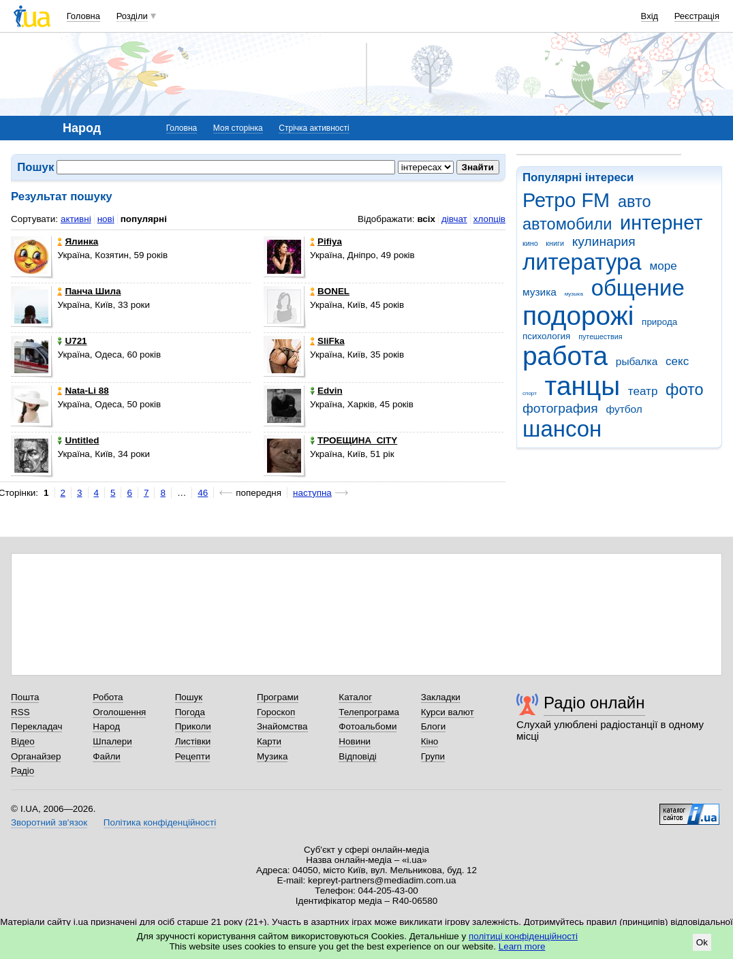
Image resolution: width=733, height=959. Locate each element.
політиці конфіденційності (523, 936)
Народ (106, 726)
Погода (190, 712)
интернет (661, 223)
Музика (272, 756)
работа (565, 356)
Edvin (326, 391)
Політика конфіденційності (160, 822)
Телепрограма (369, 712)
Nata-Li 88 (82, 391)
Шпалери (112, 741)
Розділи (132, 16)
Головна (83, 16)
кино (530, 243)
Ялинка (77, 241)
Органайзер (36, 756)
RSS (20, 712)
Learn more (522, 946)
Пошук (189, 697)
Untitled (78, 440)
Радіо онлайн (594, 702)
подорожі (578, 315)
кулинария (604, 241)
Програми (277, 697)
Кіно (430, 741)
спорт (530, 393)
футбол (624, 409)
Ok (702, 942)
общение (638, 287)
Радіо (22, 771)
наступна (312, 493)
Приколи (193, 726)
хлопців (489, 219)
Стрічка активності (314, 128)
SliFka (327, 341)
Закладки (441, 697)
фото (685, 389)
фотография (560, 408)
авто (634, 201)
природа (659, 322)
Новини (355, 741)
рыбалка (636, 361)
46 (203, 493)
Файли (107, 756)
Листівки (193, 741)
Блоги (433, 726)
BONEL (329, 291)
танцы (583, 385)
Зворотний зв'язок (49, 822)
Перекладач (36, 726)
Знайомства (282, 726)
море (662, 266)
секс (677, 361)
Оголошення (119, 712)
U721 (72, 341)
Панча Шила (89, 291)
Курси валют (447, 712)
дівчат (454, 219)
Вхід (650, 16)
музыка (574, 294)
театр (643, 391)
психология (546, 336)
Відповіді (358, 756)
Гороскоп (276, 712)
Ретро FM (566, 200)
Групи (433, 756)
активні (76, 219)
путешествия (600, 336)
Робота (108, 697)
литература (582, 261)
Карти (269, 741)
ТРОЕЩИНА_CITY (353, 440)
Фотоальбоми (367, 726)
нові (105, 219)
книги (555, 243)
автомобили (567, 224)
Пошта (25, 697)
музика (540, 292)
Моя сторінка (238, 128)
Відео (23, 741)
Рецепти (192, 756)
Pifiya (326, 241)
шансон (562, 428)
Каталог (355, 697)
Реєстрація (696, 16)
